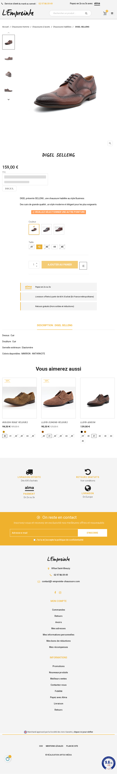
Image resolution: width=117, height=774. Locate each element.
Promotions (59, 666)
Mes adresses (58, 628)
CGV (41, 746)
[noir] (82, 432)
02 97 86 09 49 (46, 3)
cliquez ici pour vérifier (83, 732)
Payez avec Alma (58, 697)
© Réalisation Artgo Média (58, 755)
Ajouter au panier (60, 264)
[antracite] (46, 230)
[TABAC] (4, 432)
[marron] (43, 432)
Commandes (58, 610)
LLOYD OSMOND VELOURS (54, 422)
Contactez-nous (59, 685)
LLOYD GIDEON (87, 422)
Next (8, 99)
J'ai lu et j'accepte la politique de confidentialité (59, 540)
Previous (8, 32)
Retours (58, 616)
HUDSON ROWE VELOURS (15, 422)
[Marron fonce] (59, 230)
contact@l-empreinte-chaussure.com (61, 581)
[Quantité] (34, 264)
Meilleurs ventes (58, 678)
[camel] (34, 230)
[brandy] (85, 432)
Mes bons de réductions (58, 641)
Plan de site (72, 746)
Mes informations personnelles (58, 634)
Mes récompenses (58, 647)
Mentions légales (54, 746)
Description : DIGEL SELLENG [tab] (54, 325)
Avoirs (58, 622)
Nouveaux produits (58, 672)
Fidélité (58, 691)
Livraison (58, 703)
